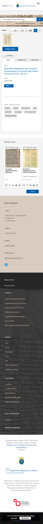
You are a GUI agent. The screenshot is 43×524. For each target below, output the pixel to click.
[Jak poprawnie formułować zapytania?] (38, 23)
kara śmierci (26, 108)
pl (35, 30)
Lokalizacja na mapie (11, 369)
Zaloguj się (8, 420)
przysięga (18, 112)
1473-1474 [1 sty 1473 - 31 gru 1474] (8, 81)
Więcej (33, 191)
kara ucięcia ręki (30, 112)
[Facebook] (6, 265)
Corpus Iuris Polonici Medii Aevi (15, 299)
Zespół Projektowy (11, 388)
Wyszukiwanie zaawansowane (25, 23)
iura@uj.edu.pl (10, 246)
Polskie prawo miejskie (12, 312)
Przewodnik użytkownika (13, 397)
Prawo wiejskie (9, 321)
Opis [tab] (8, 60)
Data (6, 360)
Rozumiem (25, 518)
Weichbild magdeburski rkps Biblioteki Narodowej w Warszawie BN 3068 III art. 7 (30, 170)
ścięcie (7, 108)
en (39, 30)
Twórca (7, 347)
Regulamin (8, 384)
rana (34, 108)
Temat (7, 356)
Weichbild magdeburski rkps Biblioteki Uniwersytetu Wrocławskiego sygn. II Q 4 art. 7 (12, 170)
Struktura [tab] (34, 60)
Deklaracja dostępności (12, 402)
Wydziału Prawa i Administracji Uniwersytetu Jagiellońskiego (21, 446)
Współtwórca (9, 352)
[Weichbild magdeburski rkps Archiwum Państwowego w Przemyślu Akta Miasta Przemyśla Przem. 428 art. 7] (7, 40)
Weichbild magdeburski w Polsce (15, 316)
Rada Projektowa (10, 393)
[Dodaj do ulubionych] (26, 30)
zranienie (8, 112)
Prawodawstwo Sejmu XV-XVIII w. (16, 303)
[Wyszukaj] (39, 19)
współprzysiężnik (10, 116)
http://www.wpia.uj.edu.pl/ (14, 258)
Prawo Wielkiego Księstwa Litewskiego (17, 325)
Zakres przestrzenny (11, 365)
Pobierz (8, 55)
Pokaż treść (10, 49)
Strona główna (9, 286)
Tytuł (6, 343)
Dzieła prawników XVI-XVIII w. (15, 307)
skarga (16, 108)
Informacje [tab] (21, 60)
